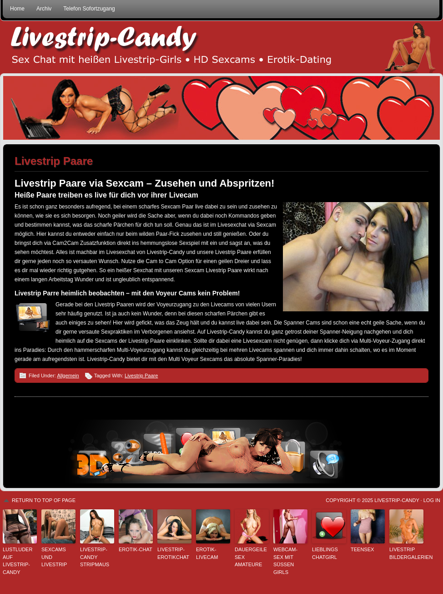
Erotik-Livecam (207, 553)
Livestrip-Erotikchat (173, 553)
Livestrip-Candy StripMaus (94, 557)
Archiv (43, 8)
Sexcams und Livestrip (54, 557)
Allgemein (68, 375)
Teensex (362, 549)
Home (17, 8)
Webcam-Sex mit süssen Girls (285, 561)
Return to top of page (44, 500)
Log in (431, 500)
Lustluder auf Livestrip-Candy (17, 561)
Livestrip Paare (141, 375)
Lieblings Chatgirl (325, 553)
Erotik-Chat (135, 549)
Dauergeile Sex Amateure (251, 557)
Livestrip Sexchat (221, 47)
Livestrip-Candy (396, 500)
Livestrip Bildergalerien (406, 553)
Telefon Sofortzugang (89, 8)
